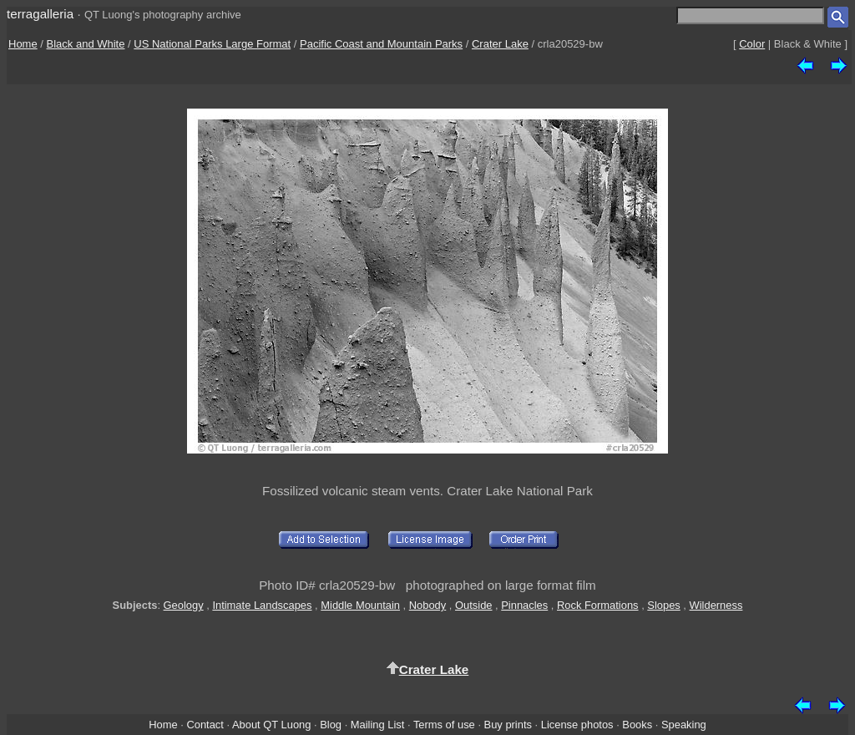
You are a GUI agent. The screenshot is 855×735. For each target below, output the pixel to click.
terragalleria (40, 14)
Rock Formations (598, 605)
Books (637, 724)
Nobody (428, 605)
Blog (330, 724)
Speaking (683, 724)
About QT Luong (271, 724)
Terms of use (444, 724)
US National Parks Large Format (212, 44)
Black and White (86, 44)
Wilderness (716, 605)
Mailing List (378, 724)
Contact (204, 724)
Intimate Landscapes (261, 605)
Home (23, 44)
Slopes (663, 605)
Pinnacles (524, 605)
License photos (577, 724)
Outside (473, 605)
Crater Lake (500, 44)
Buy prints (508, 724)
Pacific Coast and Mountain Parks (381, 44)
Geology (184, 605)
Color (752, 44)
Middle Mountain (360, 605)
